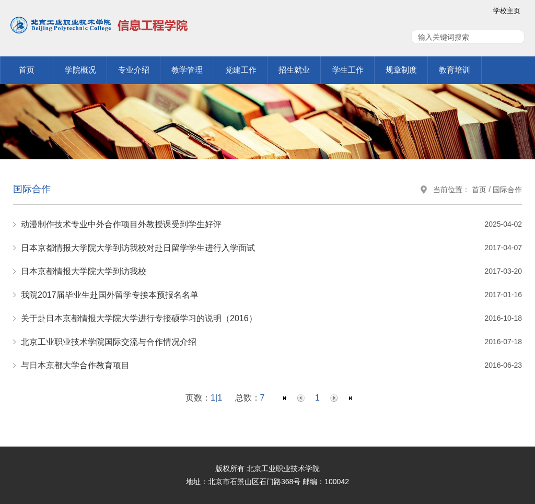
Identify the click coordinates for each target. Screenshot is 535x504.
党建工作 (241, 69)
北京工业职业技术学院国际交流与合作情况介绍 (108, 341)
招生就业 (294, 69)
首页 (26, 69)
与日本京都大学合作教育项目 (75, 365)
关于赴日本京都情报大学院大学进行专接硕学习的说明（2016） (139, 318)
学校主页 (506, 11)
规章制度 (401, 69)
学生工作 (348, 69)
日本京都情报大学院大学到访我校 (83, 271)
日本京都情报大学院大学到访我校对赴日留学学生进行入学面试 (138, 247)
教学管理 (187, 69)
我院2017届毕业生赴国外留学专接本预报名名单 (110, 294)
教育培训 (454, 69)
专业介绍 (133, 69)
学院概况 (80, 69)
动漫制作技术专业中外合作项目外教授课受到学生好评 (121, 224)
